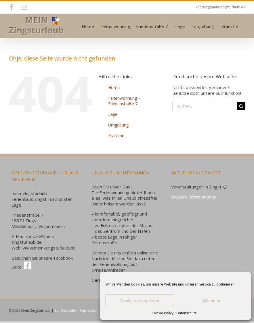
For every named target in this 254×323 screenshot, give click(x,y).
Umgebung (118, 125)
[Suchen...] (204, 106)
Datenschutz (186, 313)
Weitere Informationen (193, 197)
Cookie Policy (162, 313)
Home (114, 87)
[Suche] (241, 106)
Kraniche (116, 135)
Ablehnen (211, 300)
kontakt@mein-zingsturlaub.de (220, 7)
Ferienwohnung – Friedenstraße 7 (124, 100)
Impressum (89, 310)
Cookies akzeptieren (139, 300)
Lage (112, 114)
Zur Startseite (65, 310)
